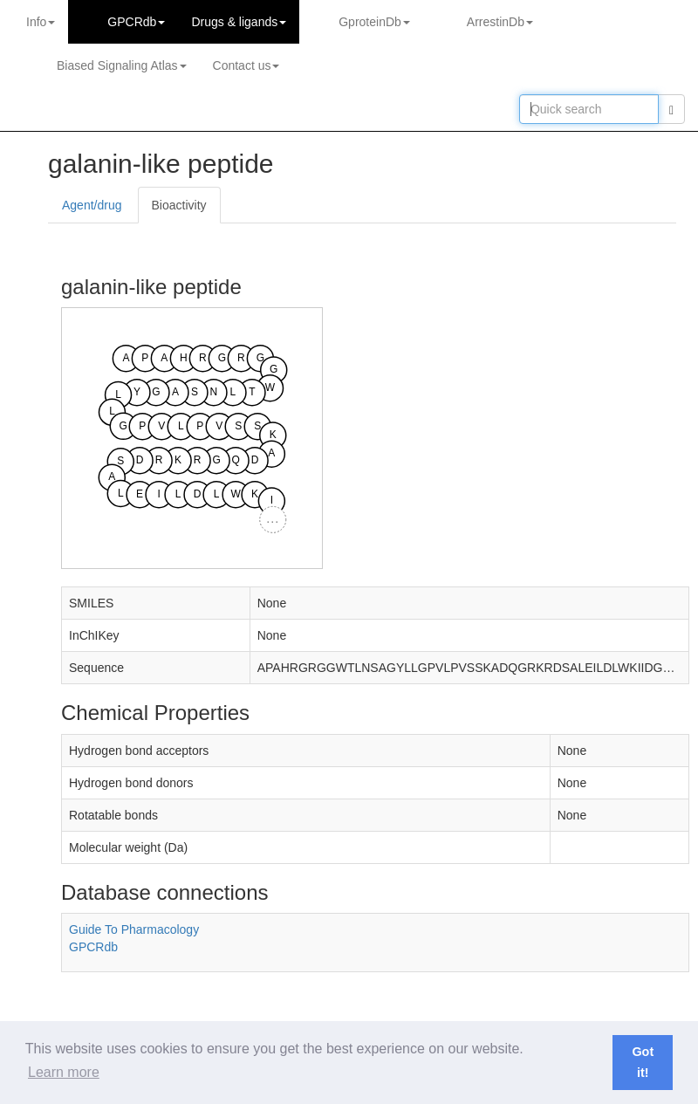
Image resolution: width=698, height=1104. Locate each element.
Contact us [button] (246, 65)
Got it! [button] (643, 1062)
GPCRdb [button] (136, 22)
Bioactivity (179, 205)
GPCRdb (93, 947)
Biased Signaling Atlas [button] (122, 65)
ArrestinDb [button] (500, 22)
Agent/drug (92, 205)
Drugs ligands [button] (238, 22)
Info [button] (40, 22)
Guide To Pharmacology (134, 929)
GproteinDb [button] (374, 22)
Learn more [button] (63, 1072)
